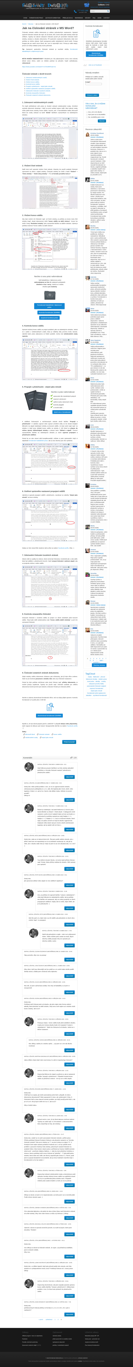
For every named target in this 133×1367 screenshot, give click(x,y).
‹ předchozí (48, 1319)
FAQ (94, 18)
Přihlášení (100, 2)
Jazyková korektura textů (91, 1342)
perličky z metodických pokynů (61, 1345)
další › (102, 660)
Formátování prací (36, 18)
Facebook (24, 1339)
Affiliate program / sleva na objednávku (32, 1335)
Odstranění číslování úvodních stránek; (38, 91)
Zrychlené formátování (28, 1360)
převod (103, 677)
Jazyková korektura (52, 18)
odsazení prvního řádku (96, 683)
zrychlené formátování (100, 695)
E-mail (88, 82)
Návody (88, 18)
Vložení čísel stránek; (32, 80)
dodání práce (103, 679)
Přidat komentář (69, 742)
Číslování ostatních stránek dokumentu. (38, 95)
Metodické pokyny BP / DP (92, 1335)
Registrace (107, 2)
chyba (90, 677)
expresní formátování (96, 688)
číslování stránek (44, 734)
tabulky (98, 681)
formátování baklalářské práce (38, 440)
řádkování (96, 677)
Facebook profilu (63, 548)
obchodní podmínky (32, 1342)
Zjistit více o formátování (62, 412)
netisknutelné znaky (31, 737)
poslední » (96, 662)
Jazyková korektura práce (49, 318)
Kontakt (107, 18)
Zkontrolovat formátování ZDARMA (49, 715)
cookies (80, 1361)
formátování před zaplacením (96, 693)
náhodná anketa (57, 1335)
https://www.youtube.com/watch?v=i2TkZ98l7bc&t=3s (39, 66)
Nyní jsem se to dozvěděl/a (96, 114)
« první (41, 1319)
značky (103, 681)
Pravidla (24, 1342)
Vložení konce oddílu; (32, 82)
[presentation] (96, 90)
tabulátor (89, 695)
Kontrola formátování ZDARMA (49, 312)
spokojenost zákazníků (59, 1342)
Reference (79, 18)
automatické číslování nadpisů (96, 686)
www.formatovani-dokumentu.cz (55, 1358)
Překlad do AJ (68, 18)
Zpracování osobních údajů (29, 1345)
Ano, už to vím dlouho (95, 112)
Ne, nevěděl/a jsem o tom (96, 117)
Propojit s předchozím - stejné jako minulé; (39, 86)
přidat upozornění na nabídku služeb (62, 1339)
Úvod (25, 18)
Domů (24, 24)
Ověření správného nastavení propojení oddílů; (40, 88)
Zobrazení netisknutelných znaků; (36, 77)
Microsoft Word (30, 734)
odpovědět (69, 777)
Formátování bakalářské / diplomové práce (49, 306)
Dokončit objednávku (104, 7)
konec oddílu (58, 734)
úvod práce (90, 681)
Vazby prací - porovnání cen (92, 1339)
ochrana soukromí (83, 1358)
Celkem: (101, 5)
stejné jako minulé (47, 737)
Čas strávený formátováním (92, 1345)
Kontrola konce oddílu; (33, 84)
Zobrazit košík (94, 7)
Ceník (99, 18)
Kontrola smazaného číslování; (35, 93)
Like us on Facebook (95, 65)
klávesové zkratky (91, 679)
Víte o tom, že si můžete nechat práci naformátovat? (95, 106)
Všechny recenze (99, 665)
